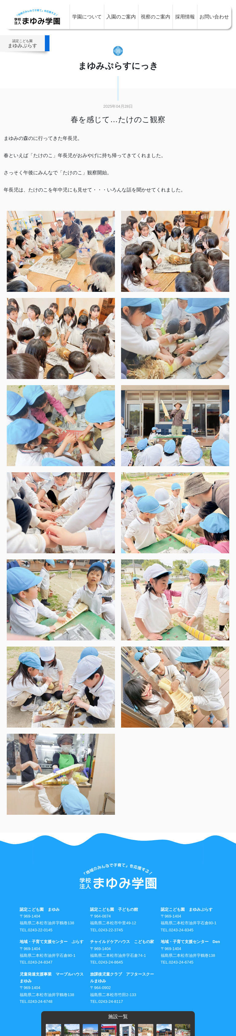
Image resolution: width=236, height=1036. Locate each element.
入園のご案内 (121, 16)
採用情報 (185, 16)
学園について (87, 16)
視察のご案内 (155, 16)
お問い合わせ (214, 16)
